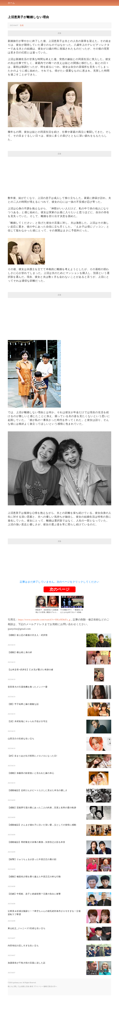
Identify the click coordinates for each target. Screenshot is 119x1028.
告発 (22, 25)
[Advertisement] (59, 52)
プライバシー (38, 1019)
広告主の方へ (52, 1019)
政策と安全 (25, 1019)
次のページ (60, 622)
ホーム (11, 3)
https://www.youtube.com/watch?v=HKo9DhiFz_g (44, 652)
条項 (31, 1019)
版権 (45, 1019)
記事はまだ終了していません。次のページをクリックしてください (59, 614)
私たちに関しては (14, 1019)
